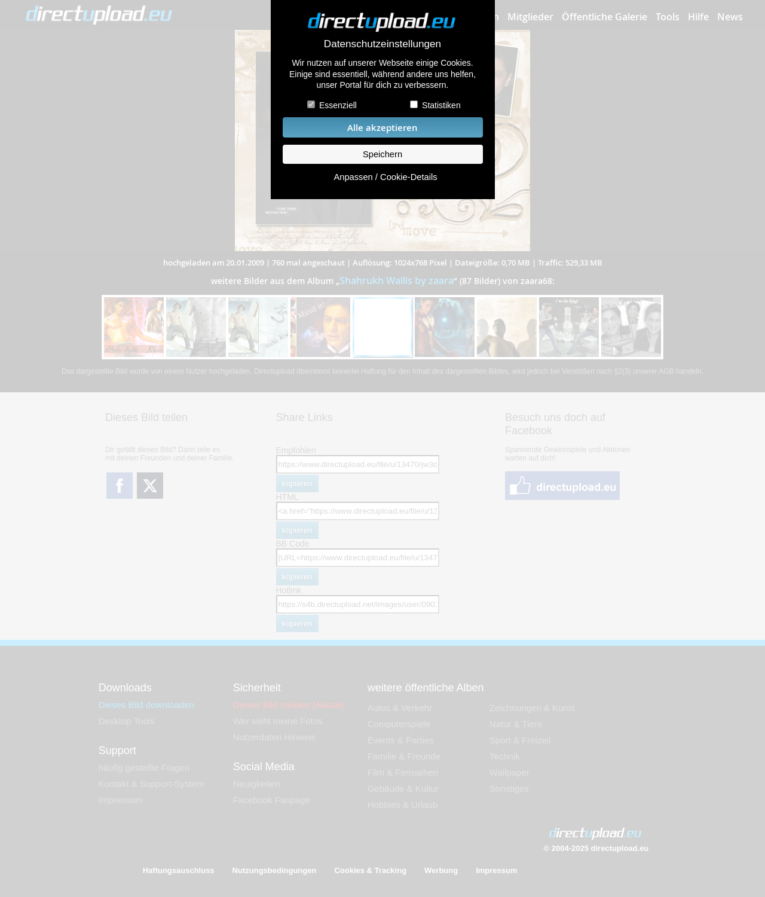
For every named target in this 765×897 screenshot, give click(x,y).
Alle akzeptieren (382, 127)
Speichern (382, 154)
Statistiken (441, 105)
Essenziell (338, 105)
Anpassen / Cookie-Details (385, 177)
